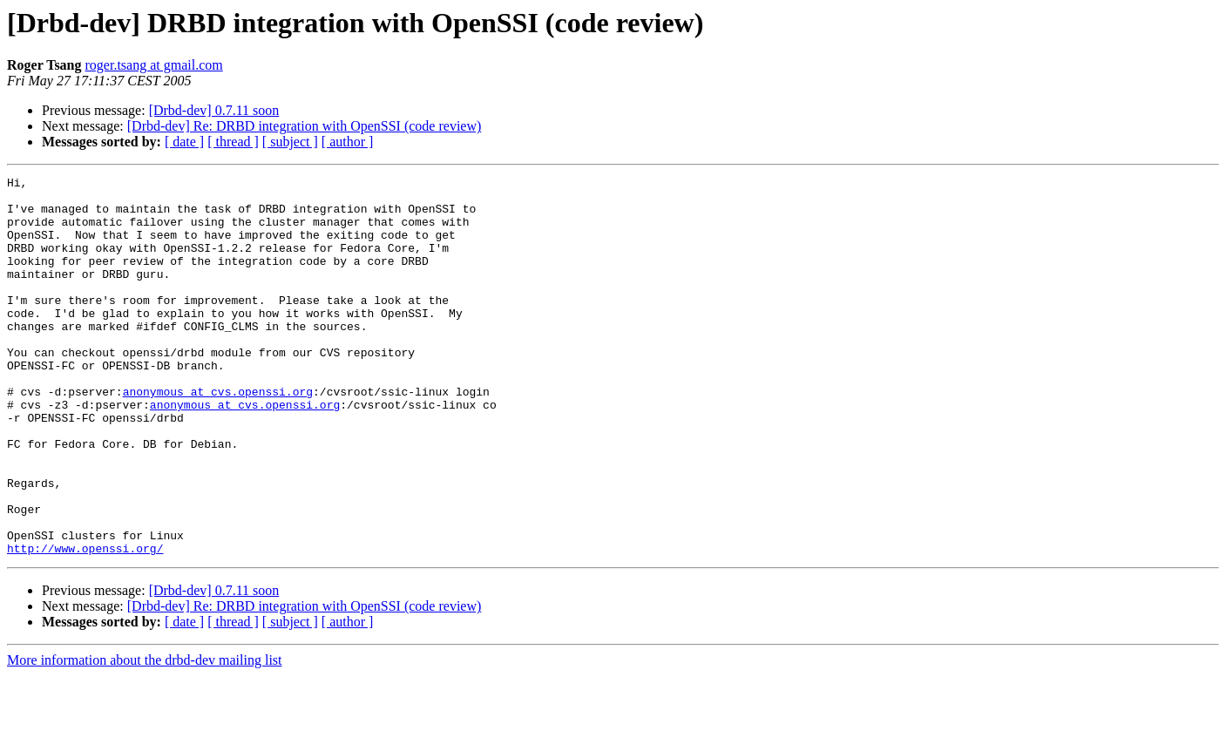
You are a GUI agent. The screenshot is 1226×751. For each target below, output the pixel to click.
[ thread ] (233, 141)
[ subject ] (290, 141)
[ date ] (184, 141)
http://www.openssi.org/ (85, 624)
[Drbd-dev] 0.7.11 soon (214, 110)
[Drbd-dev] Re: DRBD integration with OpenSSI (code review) (304, 125)
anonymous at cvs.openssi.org (218, 435)
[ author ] (348, 141)
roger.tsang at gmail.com (154, 65)
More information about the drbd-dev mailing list (144, 735)
